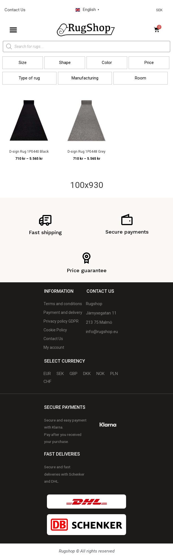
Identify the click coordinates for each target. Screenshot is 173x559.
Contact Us (15, 9)
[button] (13, 30)
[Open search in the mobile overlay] (86, 46)
